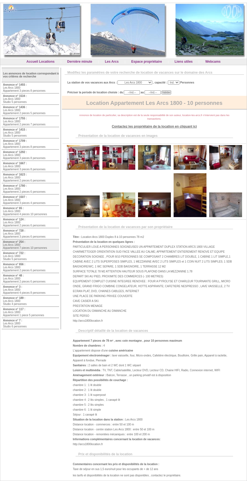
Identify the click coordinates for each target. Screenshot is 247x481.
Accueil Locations (41, 62)
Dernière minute (79, 62)
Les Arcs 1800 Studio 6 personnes (15, 323)
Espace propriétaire (146, 62)
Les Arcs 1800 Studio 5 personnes (15, 98)
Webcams (213, 62)
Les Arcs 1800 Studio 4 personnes (15, 301)
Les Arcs (112, 62)
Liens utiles (184, 62)
